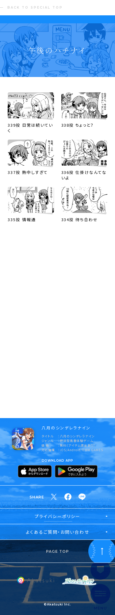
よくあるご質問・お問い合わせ (57, 532)
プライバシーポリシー (57, 516)
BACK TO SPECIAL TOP (35, 8)
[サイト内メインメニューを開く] (100, 597)
